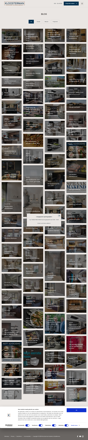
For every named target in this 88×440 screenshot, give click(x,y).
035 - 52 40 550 (58, 3)
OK (76, 422)
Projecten (55, 21)
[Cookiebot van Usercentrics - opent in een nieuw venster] (9, 437)
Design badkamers (74, 418)
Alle (31, 21)
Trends (38, 21)
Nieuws (46, 21)
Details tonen (74, 437)
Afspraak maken (69, 3)
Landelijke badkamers (74, 416)
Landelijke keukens (52, 416)
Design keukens (51, 418)
